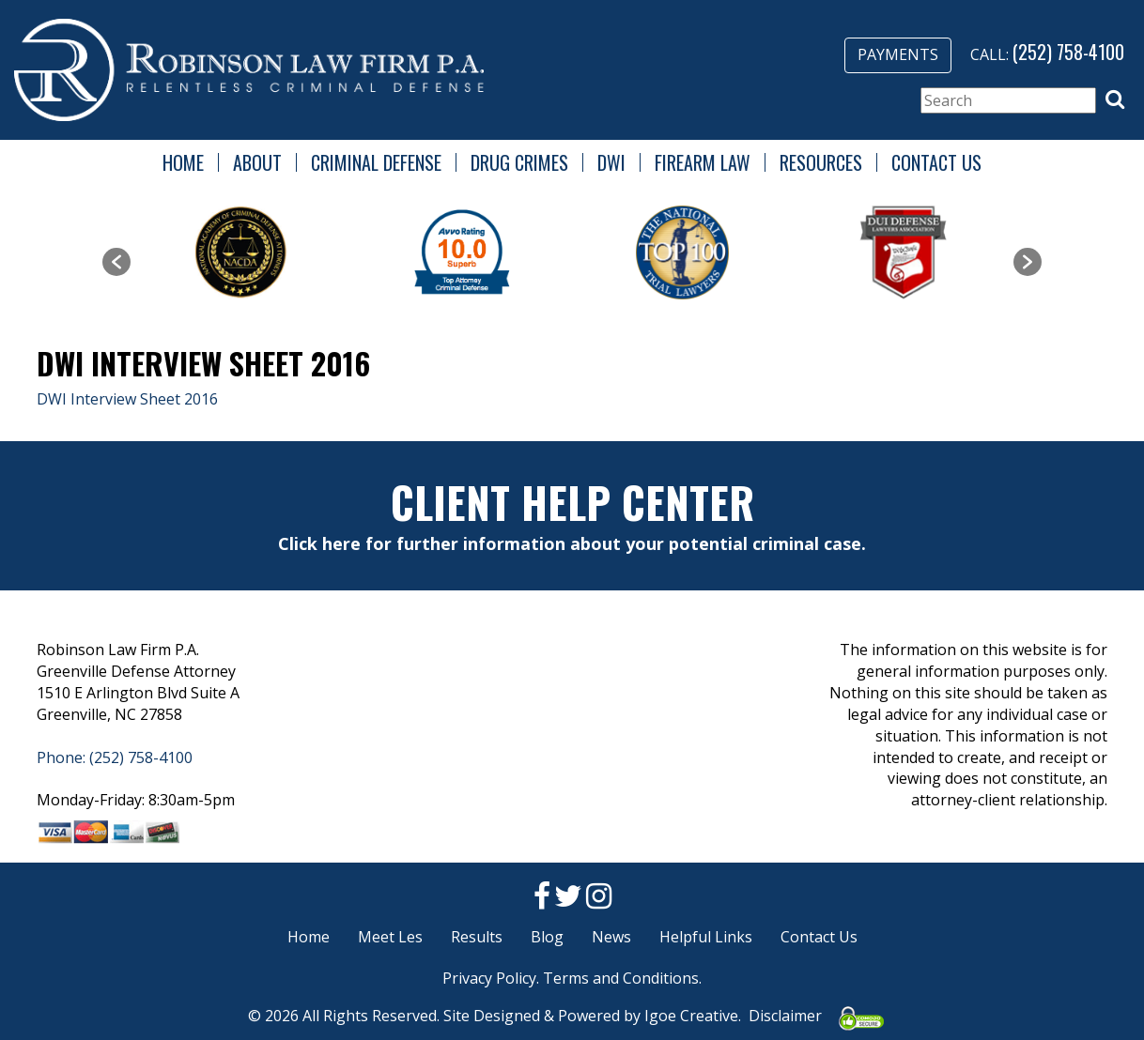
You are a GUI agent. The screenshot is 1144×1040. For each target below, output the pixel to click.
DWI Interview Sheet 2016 (127, 399)
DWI (611, 162)
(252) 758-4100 (1068, 52)
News (611, 936)
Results (476, 936)
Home (183, 162)
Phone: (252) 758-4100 (115, 757)
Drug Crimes (519, 162)
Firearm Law (702, 162)
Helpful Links (705, 936)
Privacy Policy (489, 978)
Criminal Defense (376, 162)
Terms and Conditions (621, 978)
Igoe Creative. (692, 1015)
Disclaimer (785, 1015)
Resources (821, 162)
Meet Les (390, 936)
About (257, 162)
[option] (241, 252)
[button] (1115, 99)
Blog (547, 936)
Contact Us (936, 162)
